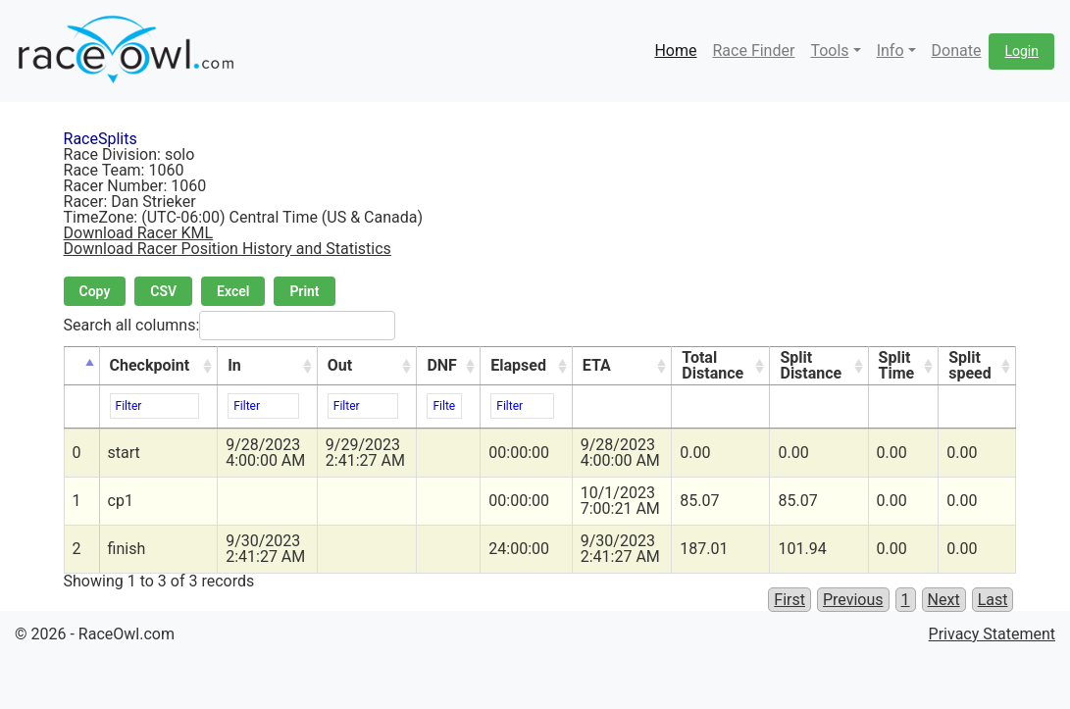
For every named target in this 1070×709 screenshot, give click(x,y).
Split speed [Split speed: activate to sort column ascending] (970, 365)
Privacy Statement (992, 634)
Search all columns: (230, 325)
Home (675, 50)
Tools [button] (829, 50)
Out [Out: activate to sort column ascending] (340, 365)
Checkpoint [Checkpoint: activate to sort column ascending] (150, 365)
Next (944, 599)
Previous (853, 599)
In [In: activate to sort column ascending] (234, 365)
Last (993, 599)
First (789, 599)
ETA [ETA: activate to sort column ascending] (597, 365)
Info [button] (890, 50)
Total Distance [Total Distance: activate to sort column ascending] (712, 365)
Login (1021, 51)
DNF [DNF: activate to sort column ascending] (441, 365)
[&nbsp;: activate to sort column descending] (81, 366)
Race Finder (753, 50)
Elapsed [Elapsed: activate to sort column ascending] (518, 365)
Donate (957, 50)
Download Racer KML (139, 233)
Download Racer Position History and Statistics (227, 248)
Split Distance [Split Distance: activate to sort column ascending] (810, 365)
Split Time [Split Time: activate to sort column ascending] (897, 365)
